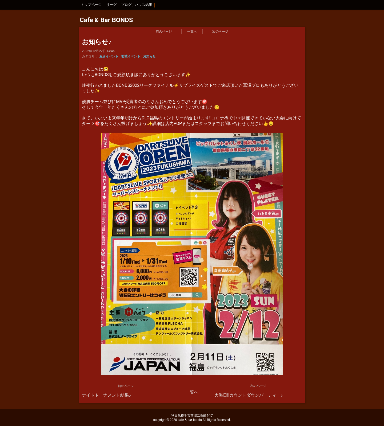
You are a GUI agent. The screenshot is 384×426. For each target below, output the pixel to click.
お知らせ (149, 56)
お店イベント (108, 56)
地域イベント (130, 56)
